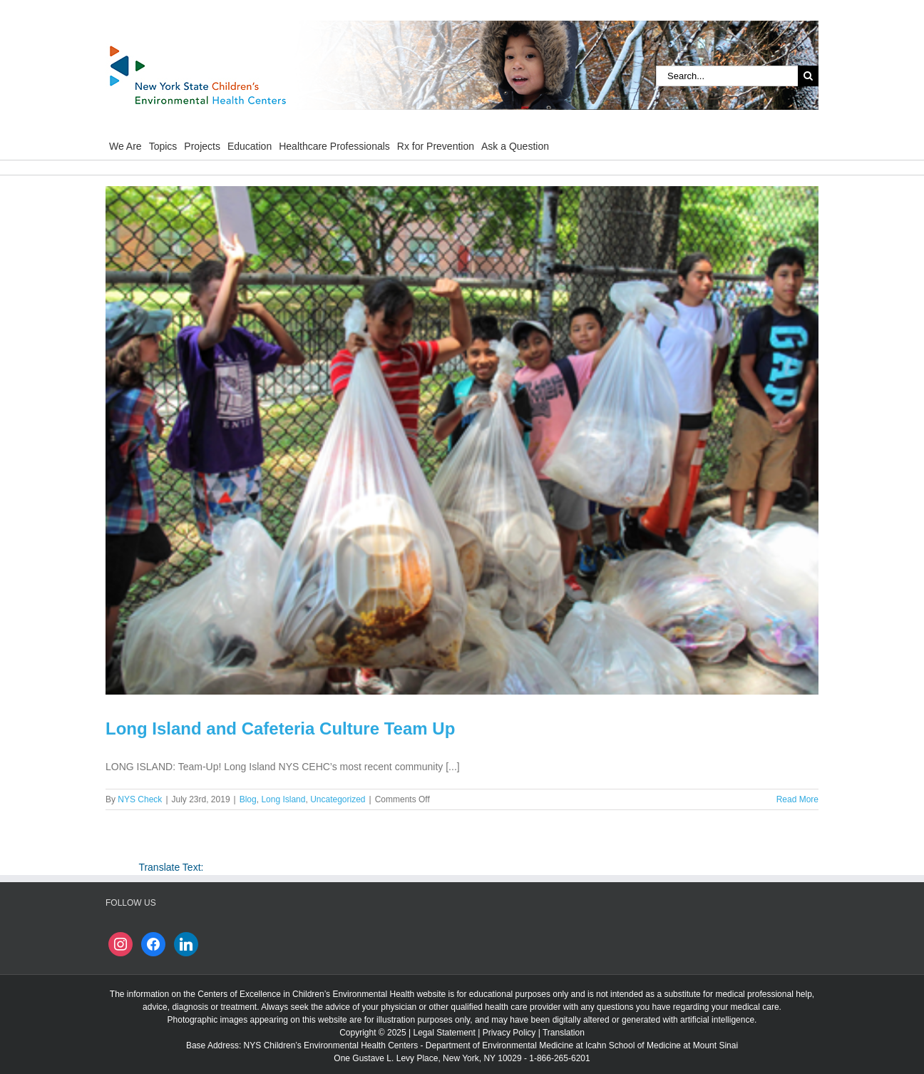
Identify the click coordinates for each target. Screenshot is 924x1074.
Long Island (283, 799)
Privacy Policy (509, 1033)
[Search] (808, 76)
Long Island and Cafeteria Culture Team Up (280, 728)
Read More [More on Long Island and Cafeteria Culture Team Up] (797, 799)
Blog (248, 799)
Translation (564, 1033)
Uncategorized (337, 799)
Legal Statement (444, 1033)
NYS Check (140, 799)
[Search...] (727, 76)
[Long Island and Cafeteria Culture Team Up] (462, 440)
